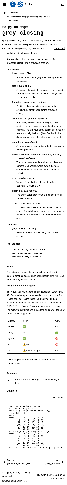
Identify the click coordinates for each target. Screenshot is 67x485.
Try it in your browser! (54, 397)
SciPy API (14, 13)
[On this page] (62, 4)
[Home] (5, 12)
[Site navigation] (4, 4)
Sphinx (19, 481)
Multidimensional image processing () (29, 16)
